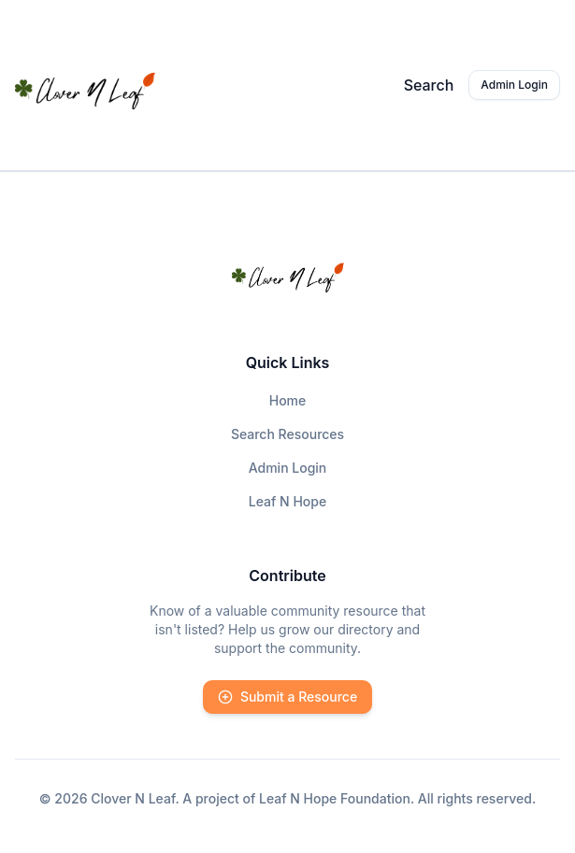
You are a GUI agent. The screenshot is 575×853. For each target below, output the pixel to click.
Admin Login (514, 85)
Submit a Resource (287, 696)
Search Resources (287, 434)
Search (429, 85)
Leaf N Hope (287, 501)
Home (288, 400)
